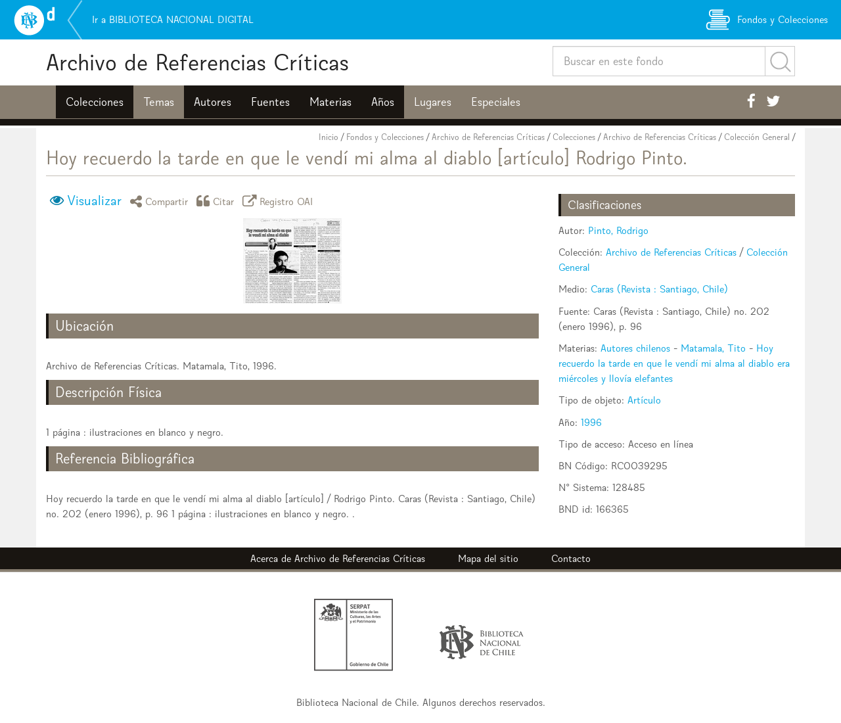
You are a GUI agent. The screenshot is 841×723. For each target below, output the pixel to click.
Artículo (644, 400)
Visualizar (94, 200)
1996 (591, 422)
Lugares (432, 102)
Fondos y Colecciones (385, 137)
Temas (158, 102)
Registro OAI (279, 201)
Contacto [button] (571, 558)
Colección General (757, 137)
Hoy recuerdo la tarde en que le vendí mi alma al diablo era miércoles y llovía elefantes (674, 363)
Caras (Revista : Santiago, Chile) (659, 289)
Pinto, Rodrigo (618, 230)
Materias (330, 102)
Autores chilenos (635, 348)
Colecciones (95, 102)
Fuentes (270, 102)
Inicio (328, 137)
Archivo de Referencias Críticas (197, 62)
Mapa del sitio (488, 558)
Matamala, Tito (713, 348)
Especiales (495, 102)
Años (382, 102)
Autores (212, 102)
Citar (217, 201)
